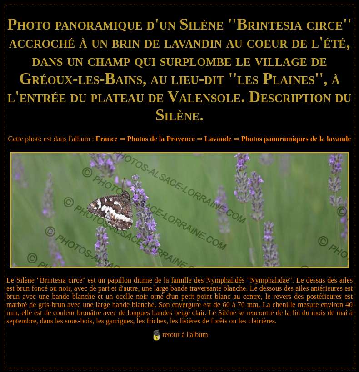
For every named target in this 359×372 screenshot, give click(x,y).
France (107, 139)
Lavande (218, 139)
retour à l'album (185, 334)
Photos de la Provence (161, 139)
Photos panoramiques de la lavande (296, 139)
